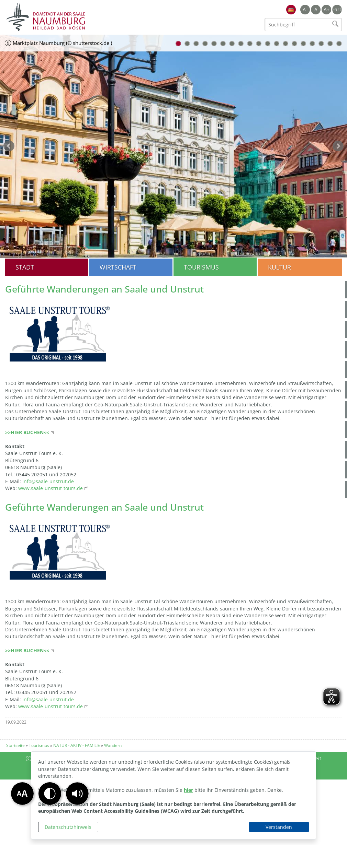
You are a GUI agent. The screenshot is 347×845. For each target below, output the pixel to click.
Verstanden (279, 827)
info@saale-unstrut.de (48, 481)
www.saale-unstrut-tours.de (50, 488)
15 (303, 43)
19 (339, 43)
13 (285, 43)
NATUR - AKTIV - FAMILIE (76, 745)
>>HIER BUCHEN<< (27, 432)
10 (258, 43)
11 (267, 43)
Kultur (279, 267)
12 (276, 43)
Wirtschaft (118, 267)
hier (188, 790)
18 (330, 43)
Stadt (24, 267)
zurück (8, 146)
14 (294, 43)
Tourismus (201, 267)
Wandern (113, 745)
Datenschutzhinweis (68, 827)
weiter (338, 146)
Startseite (15, 745)
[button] (77, 794)
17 (321, 43)
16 (312, 43)
